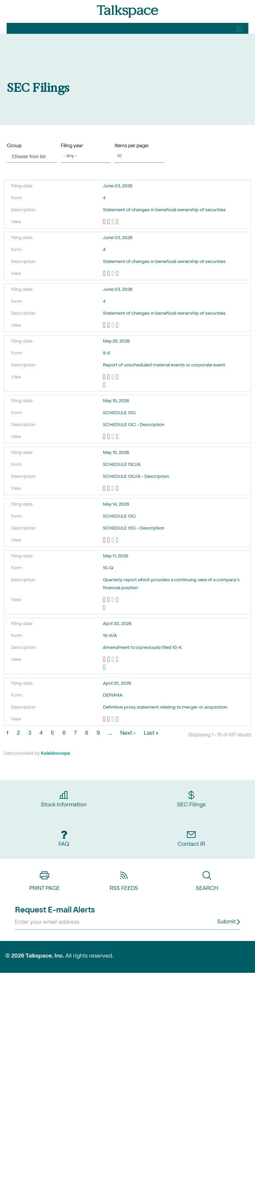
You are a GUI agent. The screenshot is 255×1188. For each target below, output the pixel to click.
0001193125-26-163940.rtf (109, 719)
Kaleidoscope (55, 753)
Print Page (44, 878)
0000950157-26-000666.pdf (105, 377)
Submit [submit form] (226, 922)
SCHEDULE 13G (119, 413)
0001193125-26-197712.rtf (109, 660)
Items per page (131, 146)
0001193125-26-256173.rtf (109, 326)
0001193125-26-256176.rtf (109, 274)
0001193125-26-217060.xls (114, 600)
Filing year (72, 146)
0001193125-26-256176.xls (114, 274)
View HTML (118, 222)
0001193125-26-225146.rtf (109, 437)
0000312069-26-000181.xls (114, 540)
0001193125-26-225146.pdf (105, 437)
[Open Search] (239, 28)
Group (14, 146)
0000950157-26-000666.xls (114, 377)
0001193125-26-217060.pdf (105, 600)
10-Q (108, 568)
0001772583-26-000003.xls (114, 489)
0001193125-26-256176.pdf (105, 274)
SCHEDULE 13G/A (121, 465)
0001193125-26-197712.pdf (105, 660)
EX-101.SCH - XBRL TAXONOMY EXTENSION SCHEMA (182, 377)
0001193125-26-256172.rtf (109, 222)
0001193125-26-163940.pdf (105, 719)
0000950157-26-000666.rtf (109, 377)
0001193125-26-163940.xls (114, 719)
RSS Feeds (124, 878)
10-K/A (110, 636)
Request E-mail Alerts (55, 911)
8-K (106, 353)
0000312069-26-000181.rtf (109, 540)
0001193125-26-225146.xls (114, 437)
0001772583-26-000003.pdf (105, 489)
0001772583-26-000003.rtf (109, 489)
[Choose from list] (29, 156)
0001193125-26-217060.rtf (109, 600)
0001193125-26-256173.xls (114, 326)
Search (207, 878)
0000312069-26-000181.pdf (105, 540)
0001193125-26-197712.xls (114, 660)
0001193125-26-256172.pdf (105, 222)
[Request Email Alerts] (127, 923)
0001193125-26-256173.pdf (105, 326)
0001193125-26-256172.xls (114, 222)
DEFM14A (113, 695)
